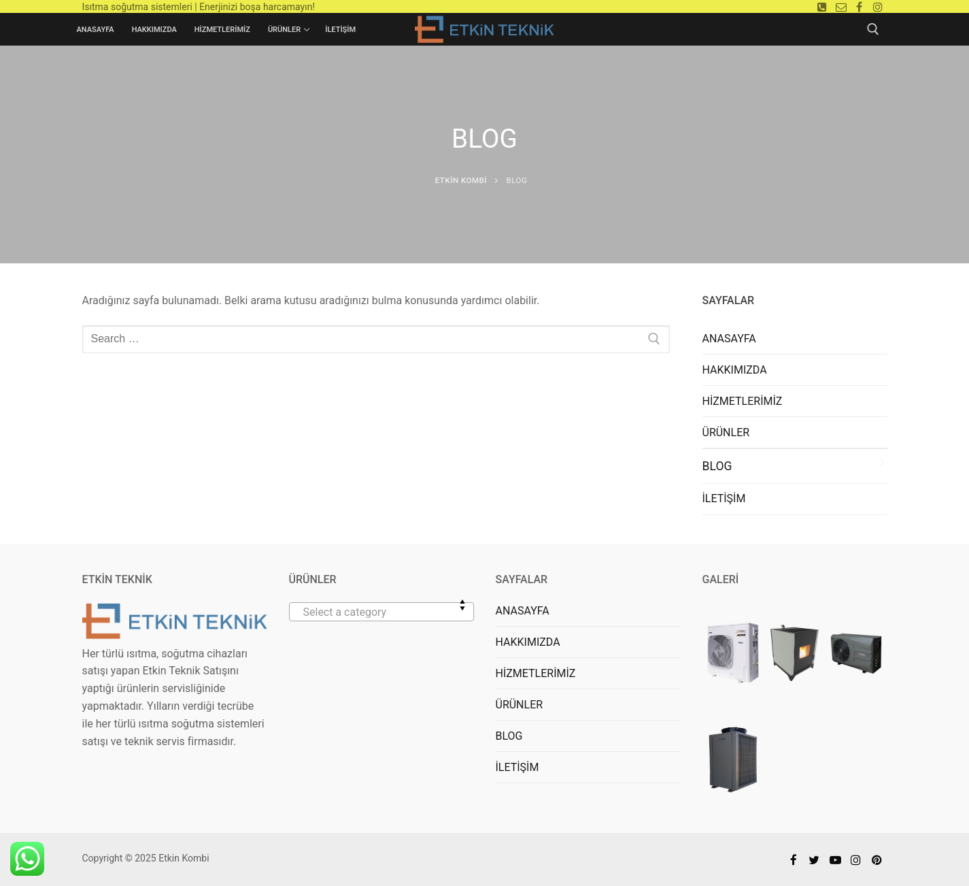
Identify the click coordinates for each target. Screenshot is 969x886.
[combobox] (381, 611)
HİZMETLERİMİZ (742, 401)
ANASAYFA (729, 338)
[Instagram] (877, 6)
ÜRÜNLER (726, 432)
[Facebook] (859, 6)
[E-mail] (840, 6)
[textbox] (381, 617)
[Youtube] (835, 859)
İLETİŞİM (724, 498)
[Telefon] (822, 6)
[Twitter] (814, 859)
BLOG (717, 466)
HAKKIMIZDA (734, 369)
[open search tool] (873, 29)
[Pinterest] (876, 859)
